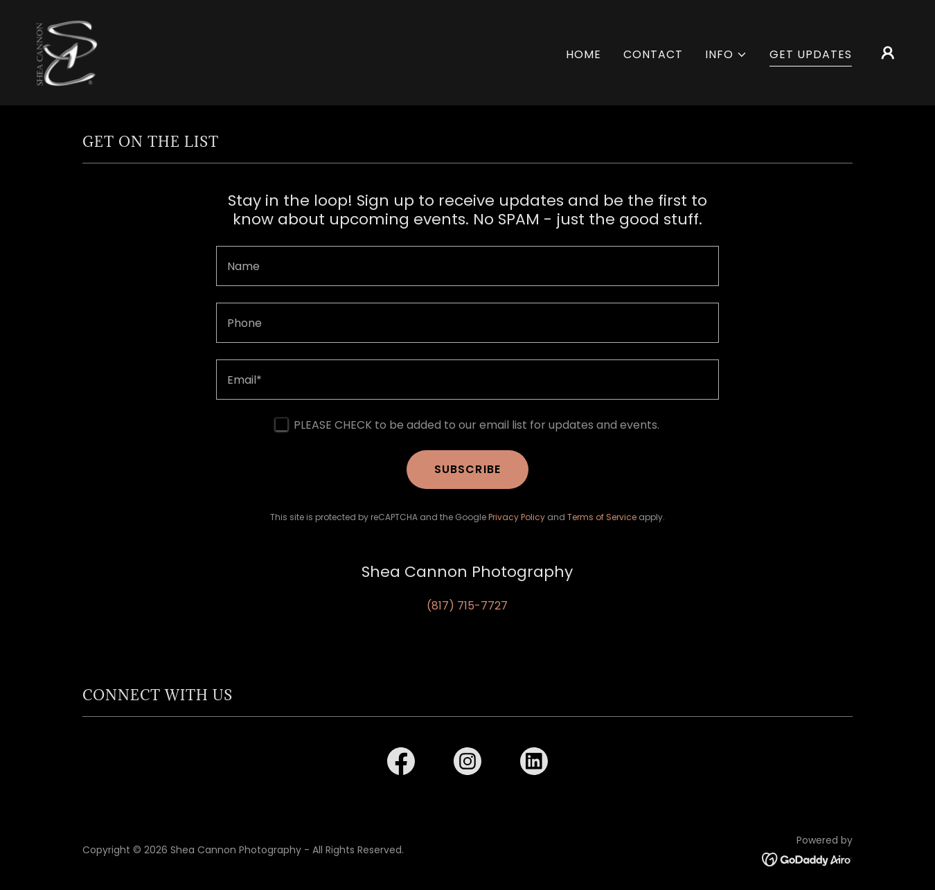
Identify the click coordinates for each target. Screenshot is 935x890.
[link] (66, 52)
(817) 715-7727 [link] (467, 606)
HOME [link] (583, 54)
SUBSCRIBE (467, 469)
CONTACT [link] (653, 54)
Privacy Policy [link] (516, 517)
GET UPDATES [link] (810, 54)
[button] (726, 54)
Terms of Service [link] (601, 517)
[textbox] (467, 266)
